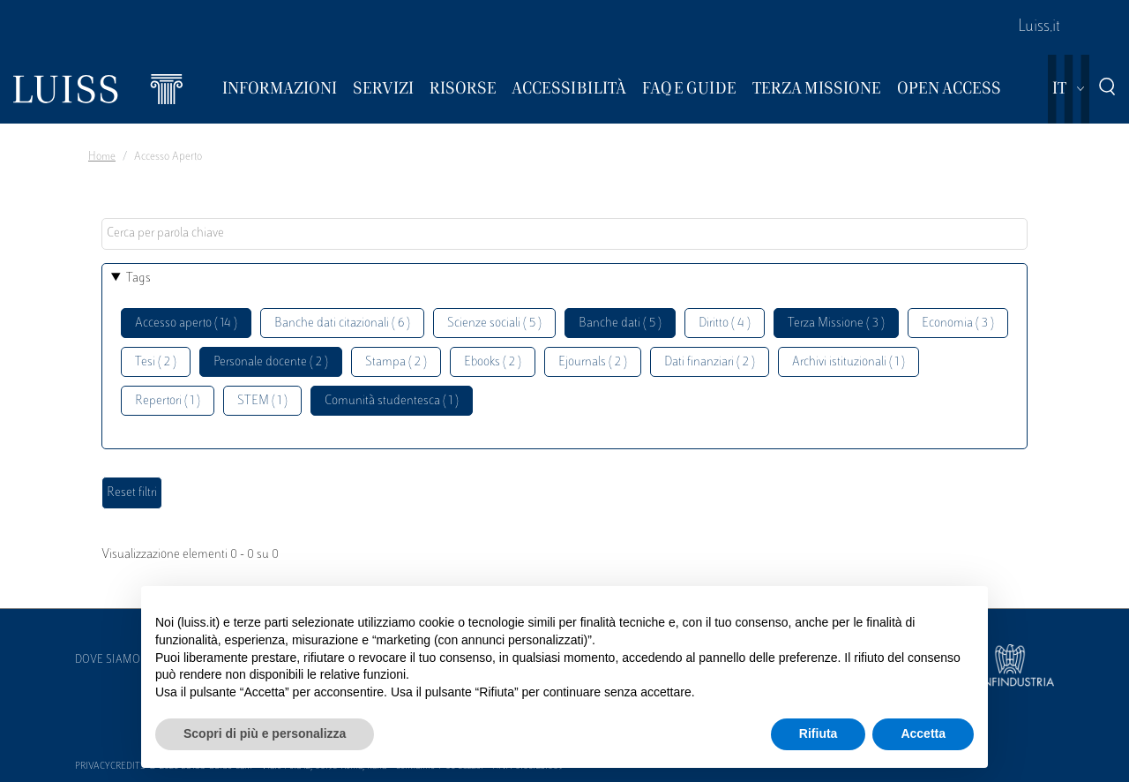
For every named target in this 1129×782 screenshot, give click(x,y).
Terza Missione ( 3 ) (836, 323)
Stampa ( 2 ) (396, 362)
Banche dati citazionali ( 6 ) (342, 323)
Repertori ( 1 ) (167, 401)
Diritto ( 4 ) (725, 323)
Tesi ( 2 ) (155, 362)
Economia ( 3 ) (958, 323)
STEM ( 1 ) (262, 401)
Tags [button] (138, 278)
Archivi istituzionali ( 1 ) (848, 362)
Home (102, 157)
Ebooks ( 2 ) (492, 362)
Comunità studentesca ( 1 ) (392, 401)
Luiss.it (1039, 27)
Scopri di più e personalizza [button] (264, 733)
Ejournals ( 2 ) (592, 362)
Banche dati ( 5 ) (620, 323)
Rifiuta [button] (818, 733)
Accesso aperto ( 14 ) (186, 323)
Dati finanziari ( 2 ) (709, 362)
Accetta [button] (923, 733)
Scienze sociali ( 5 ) (494, 323)
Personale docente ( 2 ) (270, 362)
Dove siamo (107, 660)
